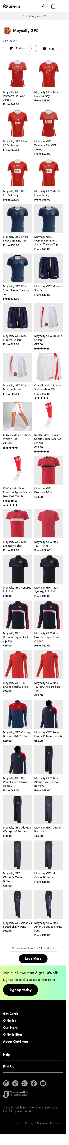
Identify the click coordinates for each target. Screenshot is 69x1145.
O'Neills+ (9, 1021)
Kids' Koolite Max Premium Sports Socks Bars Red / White (16, 492)
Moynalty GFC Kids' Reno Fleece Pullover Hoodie (16, 782)
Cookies (55, 1123)
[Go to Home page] (11, 6)
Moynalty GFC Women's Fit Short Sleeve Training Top (46, 240)
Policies (17, 1123)
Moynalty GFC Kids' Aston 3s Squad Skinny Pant (48, 926)
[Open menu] (64, 6)
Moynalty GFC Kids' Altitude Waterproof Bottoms (46, 782)
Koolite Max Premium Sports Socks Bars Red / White (48, 438)
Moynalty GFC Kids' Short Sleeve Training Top (16, 290)
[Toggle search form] (43, 6)
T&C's (6, 1123)
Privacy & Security (36, 1123)
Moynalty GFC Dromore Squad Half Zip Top (15, 637)
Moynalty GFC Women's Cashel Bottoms (13, 877)
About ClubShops (15, 1042)
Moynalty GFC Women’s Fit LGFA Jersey (14, 95)
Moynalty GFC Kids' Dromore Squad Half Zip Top (46, 637)
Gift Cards (10, 1014)
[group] (48, 348)
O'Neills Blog (12, 1035)
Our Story (10, 1028)
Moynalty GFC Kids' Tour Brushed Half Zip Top (47, 686)
